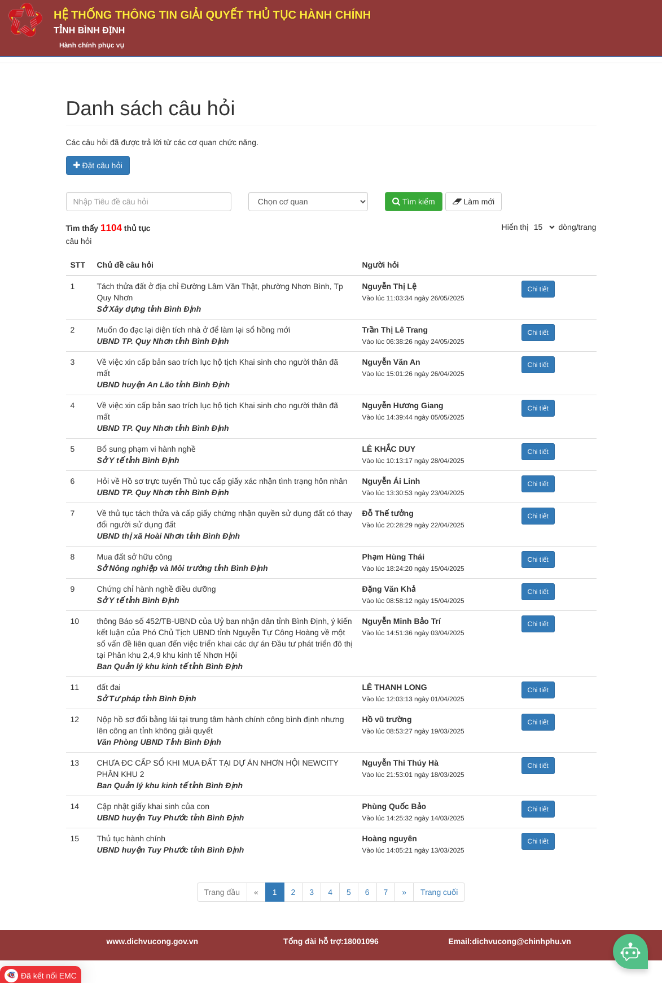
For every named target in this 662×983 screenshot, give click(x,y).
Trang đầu (222, 892)
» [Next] (404, 892)
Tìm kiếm (413, 201)
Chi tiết (538, 289)
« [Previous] (256, 892)
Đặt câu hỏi (97, 165)
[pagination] (544, 227)
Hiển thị (515, 226)
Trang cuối (439, 892)
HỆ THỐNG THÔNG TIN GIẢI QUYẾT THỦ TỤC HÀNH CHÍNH (212, 15)
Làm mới (473, 201)
